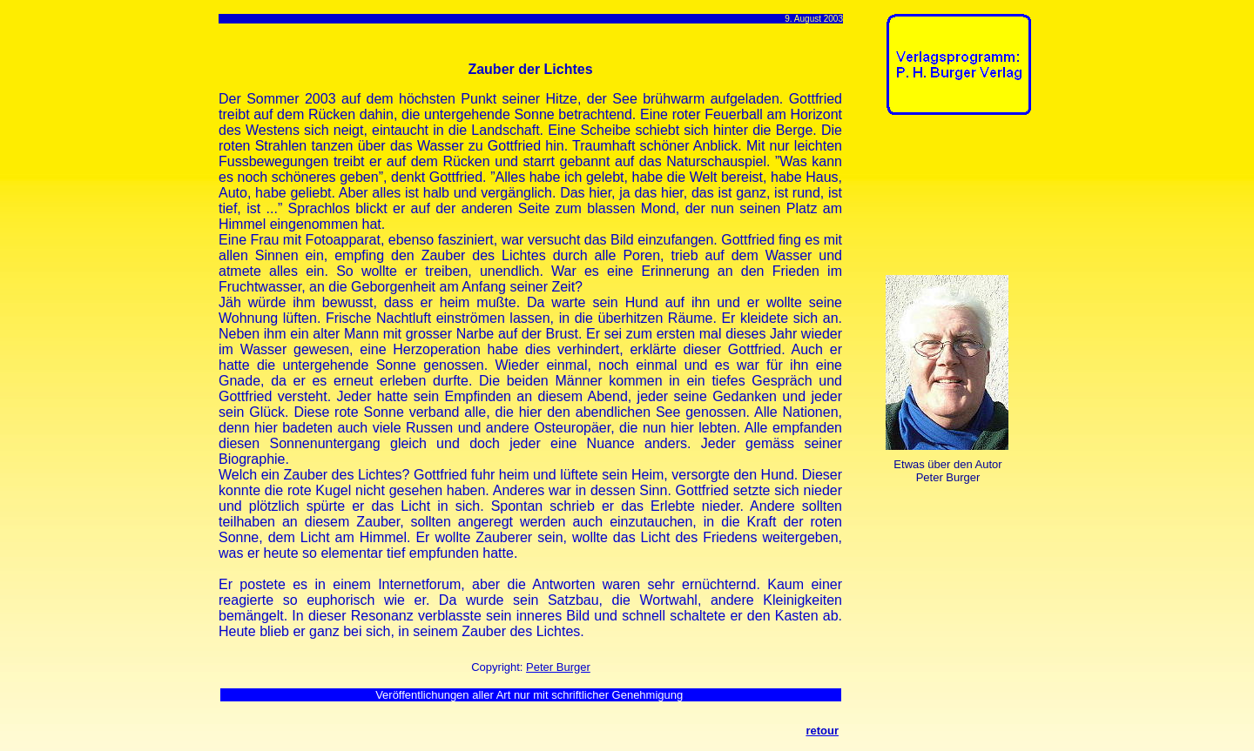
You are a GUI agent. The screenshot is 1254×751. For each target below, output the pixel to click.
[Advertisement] (940, 198)
